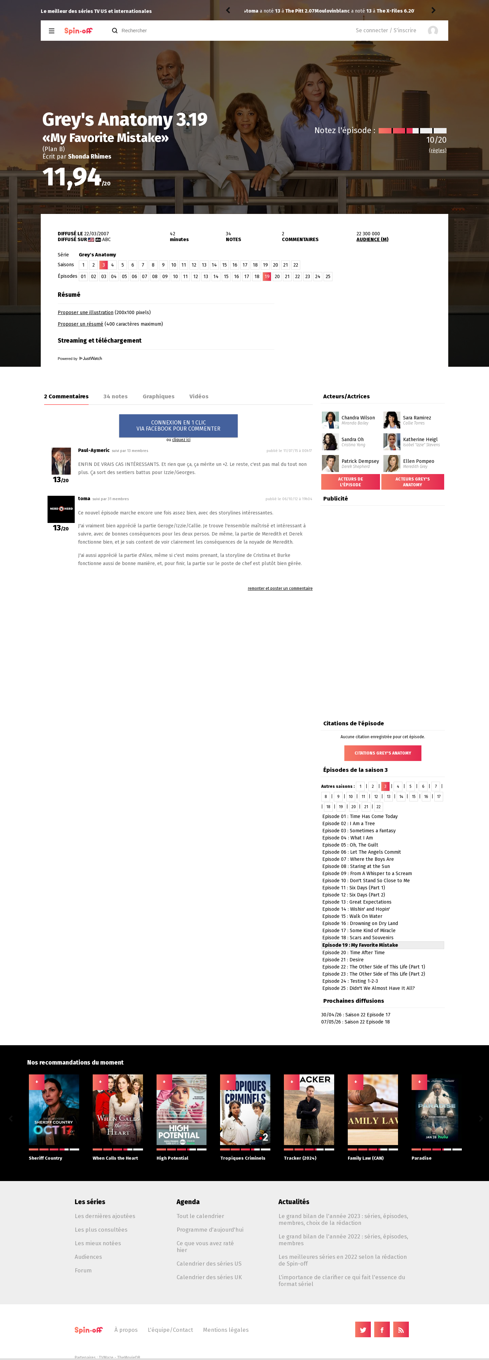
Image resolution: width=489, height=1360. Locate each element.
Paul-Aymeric (94, 450)
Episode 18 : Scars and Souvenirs (358, 938)
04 (114, 276)
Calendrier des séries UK (209, 1277)
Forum (83, 1270)
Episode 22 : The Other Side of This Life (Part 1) (373, 967)
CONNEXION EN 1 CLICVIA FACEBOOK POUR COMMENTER (178, 425)
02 (93, 276)
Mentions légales (226, 1329)
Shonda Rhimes (89, 156)
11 (183, 265)
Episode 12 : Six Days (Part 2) (353, 895)
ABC (106, 239)
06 (134, 276)
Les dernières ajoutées (105, 1216)
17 (245, 265)
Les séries (90, 1202)
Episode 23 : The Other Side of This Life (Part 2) (373, 974)
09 (165, 276)
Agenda (188, 1202)
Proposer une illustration (85, 312)
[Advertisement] (369, 330)
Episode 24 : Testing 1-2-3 (350, 981)
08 (155, 276)
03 (103, 276)
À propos (126, 1329)
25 (328, 276)
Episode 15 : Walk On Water (352, 916)
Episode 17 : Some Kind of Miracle (359, 930)
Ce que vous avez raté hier (205, 1246)
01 (83, 276)
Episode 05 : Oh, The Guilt (350, 845)
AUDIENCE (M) (372, 239)
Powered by (80, 359)
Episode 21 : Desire (343, 960)
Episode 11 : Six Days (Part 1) (353, 888)
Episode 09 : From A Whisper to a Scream (367, 873)
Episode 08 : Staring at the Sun (356, 866)
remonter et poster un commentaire (280, 588)
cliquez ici (181, 439)
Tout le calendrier (200, 1216)
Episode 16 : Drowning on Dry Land (360, 923)
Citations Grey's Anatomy (383, 753)
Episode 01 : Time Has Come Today (360, 816)
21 (285, 265)
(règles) (438, 150)
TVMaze (106, 1357)
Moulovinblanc (263, 11)
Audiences (88, 1256)
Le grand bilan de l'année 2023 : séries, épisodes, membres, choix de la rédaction (343, 1219)
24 (318, 276)
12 (194, 265)
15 (224, 265)
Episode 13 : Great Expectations (357, 902)
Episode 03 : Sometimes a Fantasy (359, 831)
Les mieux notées (98, 1243)
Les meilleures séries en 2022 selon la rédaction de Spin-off (342, 1260)
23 (307, 276)
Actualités (293, 1202)
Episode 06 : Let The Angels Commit (361, 852)
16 (234, 265)
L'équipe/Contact (170, 1329)
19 (265, 265)
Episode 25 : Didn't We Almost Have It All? (368, 988)
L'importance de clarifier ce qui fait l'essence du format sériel (341, 1280)
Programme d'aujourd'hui (210, 1229)
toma (84, 499)
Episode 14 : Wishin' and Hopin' (356, 909)
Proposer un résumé (80, 324)
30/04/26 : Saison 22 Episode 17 (356, 1015)
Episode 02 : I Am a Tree (348, 824)
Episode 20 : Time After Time (353, 953)
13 (204, 265)
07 (144, 276)
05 (124, 276)
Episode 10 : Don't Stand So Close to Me (366, 881)
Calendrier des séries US (209, 1263)
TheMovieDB (128, 1357)
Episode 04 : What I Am (347, 838)
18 (255, 265)
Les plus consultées (101, 1229)
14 (214, 265)
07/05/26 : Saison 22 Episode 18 (355, 1022)
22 (295, 265)
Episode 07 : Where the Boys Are (358, 859)
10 (173, 265)
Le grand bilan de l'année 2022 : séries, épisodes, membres (343, 1240)
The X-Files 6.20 (326, 11)
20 (275, 265)
